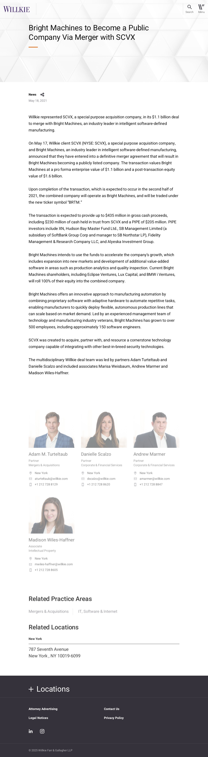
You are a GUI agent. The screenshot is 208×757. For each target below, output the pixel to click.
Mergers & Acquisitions (49, 615)
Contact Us (111, 709)
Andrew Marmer (149, 459)
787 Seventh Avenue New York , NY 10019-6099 (54, 656)
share (42, 95)
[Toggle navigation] (201, 9)
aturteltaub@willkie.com (48, 483)
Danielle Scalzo (96, 459)
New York (38, 478)
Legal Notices (38, 718)
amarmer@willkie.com (151, 483)
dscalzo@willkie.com (98, 483)
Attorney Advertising (43, 709)
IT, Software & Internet (97, 615)
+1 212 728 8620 (95, 489)
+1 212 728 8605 (43, 575)
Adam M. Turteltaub (48, 459)
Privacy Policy (114, 718)
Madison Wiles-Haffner (52, 545)
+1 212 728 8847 (148, 489)
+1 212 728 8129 (43, 489)
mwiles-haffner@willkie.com (51, 569)
